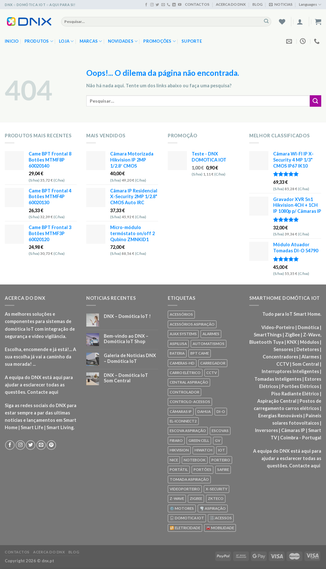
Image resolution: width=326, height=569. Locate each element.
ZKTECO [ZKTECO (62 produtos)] (215, 498)
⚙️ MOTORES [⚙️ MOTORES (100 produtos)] (182, 508)
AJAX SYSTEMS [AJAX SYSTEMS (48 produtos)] (183, 334)
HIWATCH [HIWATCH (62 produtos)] (203, 450)
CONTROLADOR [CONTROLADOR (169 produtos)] (184, 392)
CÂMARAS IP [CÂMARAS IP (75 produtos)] (181, 411)
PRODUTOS (39, 41)
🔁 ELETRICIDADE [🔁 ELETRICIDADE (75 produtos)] (185, 528)
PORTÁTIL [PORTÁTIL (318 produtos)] (179, 469)
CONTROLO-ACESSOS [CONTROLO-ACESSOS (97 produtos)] (190, 402)
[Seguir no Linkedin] (174, 5)
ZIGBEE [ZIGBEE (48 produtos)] (196, 498)
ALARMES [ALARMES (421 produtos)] (210, 334)
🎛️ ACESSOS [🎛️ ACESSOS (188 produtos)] (221, 518)
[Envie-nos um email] (163, 5)
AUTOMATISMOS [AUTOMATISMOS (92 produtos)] (208, 344)
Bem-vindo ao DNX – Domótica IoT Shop (126, 338)
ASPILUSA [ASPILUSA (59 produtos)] (178, 344)
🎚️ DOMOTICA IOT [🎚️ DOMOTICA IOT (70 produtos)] (187, 518)
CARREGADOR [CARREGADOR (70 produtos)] (212, 363)
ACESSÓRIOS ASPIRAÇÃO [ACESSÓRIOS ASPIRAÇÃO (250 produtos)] (192, 324)
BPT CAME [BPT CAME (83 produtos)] (199, 353)
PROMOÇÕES (159, 41)
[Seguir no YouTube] (179, 5)
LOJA (66, 41)
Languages (310, 5)
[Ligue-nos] (168, 5)
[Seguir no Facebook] (146, 5)
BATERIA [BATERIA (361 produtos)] (177, 353)
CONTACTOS (197, 4)
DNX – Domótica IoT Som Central (126, 377)
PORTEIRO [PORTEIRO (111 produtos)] (220, 460)
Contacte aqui (42, 392)
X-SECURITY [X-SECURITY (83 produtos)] (216, 489)
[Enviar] (266, 21)
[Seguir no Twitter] (157, 5)
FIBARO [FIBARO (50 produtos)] (176, 440)
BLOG (257, 4)
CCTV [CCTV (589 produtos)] (211, 373)
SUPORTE (191, 41)
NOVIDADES (123, 41)
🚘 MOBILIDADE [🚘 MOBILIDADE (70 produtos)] (220, 528)
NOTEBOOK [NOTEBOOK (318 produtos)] (195, 460)
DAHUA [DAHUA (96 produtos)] (204, 411)
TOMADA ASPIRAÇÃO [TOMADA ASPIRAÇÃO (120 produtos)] (189, 479)
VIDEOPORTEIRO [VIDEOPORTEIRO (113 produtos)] (185, 489)
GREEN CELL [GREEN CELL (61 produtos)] (198, 440)
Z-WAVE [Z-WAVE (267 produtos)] (177, 498)
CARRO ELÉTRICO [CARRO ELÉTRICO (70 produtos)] (185, 373)
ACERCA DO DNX (231, 4)
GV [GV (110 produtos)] (217, 440)
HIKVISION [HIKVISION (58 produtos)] (179, 450)
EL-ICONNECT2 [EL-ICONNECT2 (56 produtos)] (183, 421)
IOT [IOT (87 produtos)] (221, 450)
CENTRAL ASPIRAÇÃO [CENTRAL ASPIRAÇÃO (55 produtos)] (189, 382)
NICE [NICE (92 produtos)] (174, 460)
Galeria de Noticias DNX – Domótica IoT (130, 358)
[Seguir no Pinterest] (51, 445)
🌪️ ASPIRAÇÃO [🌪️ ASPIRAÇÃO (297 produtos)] (213, 508)
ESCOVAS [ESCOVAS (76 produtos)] (220, 431)
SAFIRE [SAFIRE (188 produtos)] (223, 469)
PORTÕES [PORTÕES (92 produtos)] (202, 469)
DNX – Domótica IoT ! (127, 316)
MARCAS (91, 41)
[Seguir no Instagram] (152, 5)
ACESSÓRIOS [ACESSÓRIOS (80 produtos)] (181, 314)
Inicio (12, 41)
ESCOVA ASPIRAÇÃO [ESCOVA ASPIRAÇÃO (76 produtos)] (188, 431)
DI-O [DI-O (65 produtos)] (220, 411)
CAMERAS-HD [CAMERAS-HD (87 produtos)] (182, 363)
